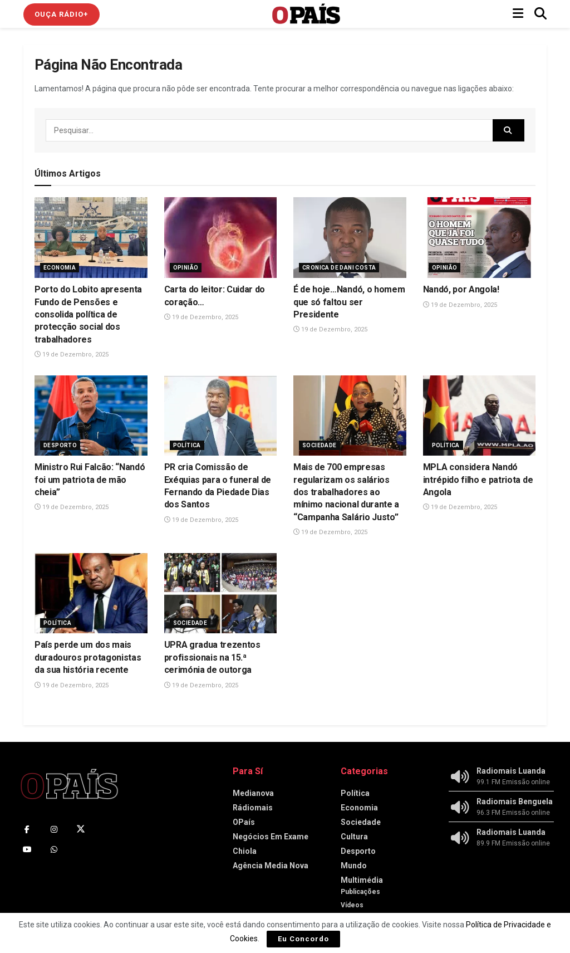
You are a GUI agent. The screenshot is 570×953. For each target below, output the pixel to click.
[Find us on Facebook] (27, 829)
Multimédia (362, 880)
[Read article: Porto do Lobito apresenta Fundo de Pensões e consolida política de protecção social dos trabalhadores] (91, 237)
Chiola (245, 851)
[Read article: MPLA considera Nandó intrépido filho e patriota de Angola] (479, 415)
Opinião (186, 268)
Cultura (354, 836)
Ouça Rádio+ (62, 14)
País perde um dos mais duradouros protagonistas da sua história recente (88, 657)
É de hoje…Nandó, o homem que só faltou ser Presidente (349, 302)
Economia (59, 268)
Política (187, 445)
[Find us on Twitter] (80, 829)
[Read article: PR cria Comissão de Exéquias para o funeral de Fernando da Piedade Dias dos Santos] (220, 415)
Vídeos (352, 905)
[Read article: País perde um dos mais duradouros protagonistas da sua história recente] (91, 593)
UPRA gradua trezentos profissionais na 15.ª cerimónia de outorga (212, 657)
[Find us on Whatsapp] (54, 849)
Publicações (360, 892)
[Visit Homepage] (306, 14)
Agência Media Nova (270, 865)
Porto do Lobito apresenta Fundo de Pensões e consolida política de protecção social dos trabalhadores (88, 314)
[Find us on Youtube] (27, 849)
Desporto (60, 445)
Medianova (253, 793)
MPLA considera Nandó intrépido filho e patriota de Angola (478, 479)
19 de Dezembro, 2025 (72, 354)
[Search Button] (540, 14)
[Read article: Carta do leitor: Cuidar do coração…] (220, 237)
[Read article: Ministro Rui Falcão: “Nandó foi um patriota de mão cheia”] (91, 415)
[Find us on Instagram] (54, 829)
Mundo (354, 865)
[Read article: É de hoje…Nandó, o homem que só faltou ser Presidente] (349, 237)
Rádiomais (253, 807)
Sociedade (319, 445)
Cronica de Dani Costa (339, 268)
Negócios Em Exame (270, 836)
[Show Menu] (518, 14)
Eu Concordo (303, 939)
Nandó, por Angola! (461, 289)
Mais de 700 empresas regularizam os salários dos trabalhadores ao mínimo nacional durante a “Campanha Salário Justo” (346, 492)
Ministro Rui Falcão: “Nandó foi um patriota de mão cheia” (90, 479)
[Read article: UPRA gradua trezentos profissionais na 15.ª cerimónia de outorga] (220, 593)
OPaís (244, 822)
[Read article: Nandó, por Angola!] (479, 237)
